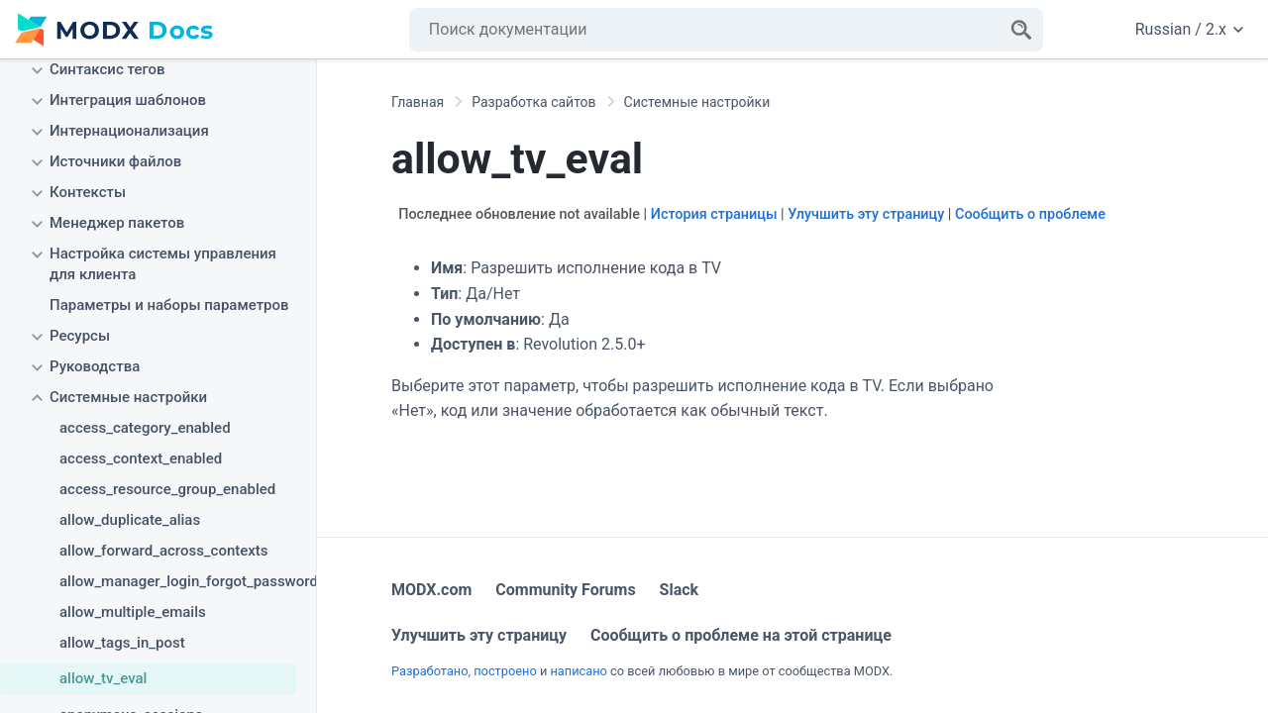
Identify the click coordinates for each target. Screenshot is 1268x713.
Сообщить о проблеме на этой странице (741, 635)
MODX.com (431, 589)
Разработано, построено (464, 670)
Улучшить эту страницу (866, 214)
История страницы (714, 214)
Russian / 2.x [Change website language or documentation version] (1189, 29)
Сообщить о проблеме (1030, 214)
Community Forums (565, 589)
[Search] (1021, 29)
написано (578, 670)
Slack (679, 589)
